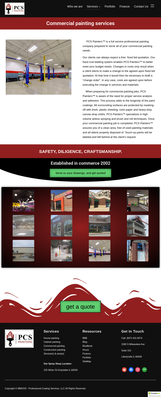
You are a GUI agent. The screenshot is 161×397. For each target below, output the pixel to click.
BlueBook (87, 346)
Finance (124, 6)
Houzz (86, 350)
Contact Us (141, 6)
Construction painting (54, 350)
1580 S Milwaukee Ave (133, 344)
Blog (85, 342)
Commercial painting (54, 346)
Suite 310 (126, 350)
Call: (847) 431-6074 (131, 338)
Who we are (75, 6)
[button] (154, 394)
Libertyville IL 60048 (131, 356)
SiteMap (87, 361)
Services (92, 6)
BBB (85, 338)
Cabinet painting (52, 342)
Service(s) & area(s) (54, 353)
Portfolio (110, 6)
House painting (51, 338)
